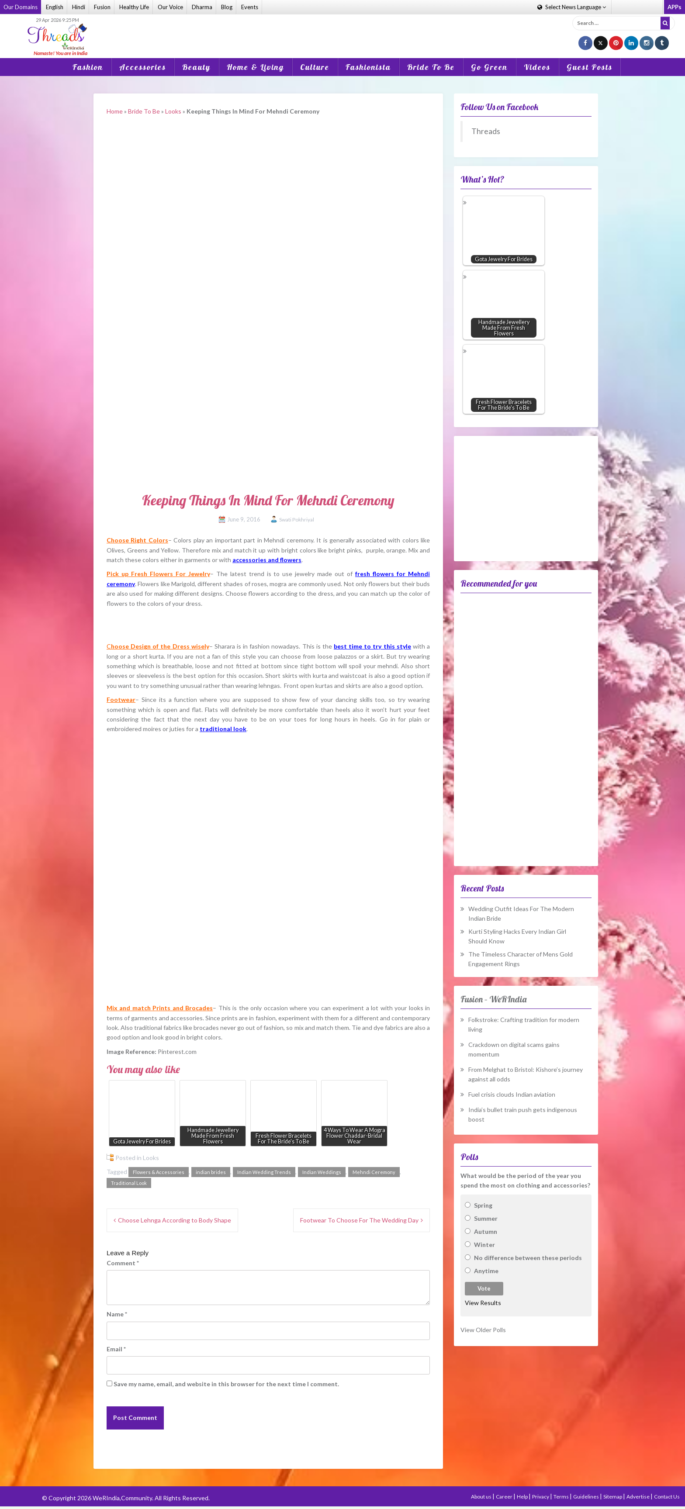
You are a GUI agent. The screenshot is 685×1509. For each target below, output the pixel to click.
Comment (123, 1263)
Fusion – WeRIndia (493, 999)
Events (249, 6)
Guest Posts (589, 67)
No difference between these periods (528, 1257)
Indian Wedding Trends (264, 1172)
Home (115, 111)
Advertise (638, 1496)
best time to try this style (372, 646)
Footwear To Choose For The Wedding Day (359, 1220)
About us (481, 1496)
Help (523, 1496)
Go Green (489, 67)
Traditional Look (129, 1183)
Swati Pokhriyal (296, 519)
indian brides (211, 1172)
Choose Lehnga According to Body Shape (174, 1220)
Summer (486, 1218)
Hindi (78, 6)
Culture (314, 67)
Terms (562, 1496)
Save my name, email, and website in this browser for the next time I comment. (226, 1384)
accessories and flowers (266, 559)
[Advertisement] (342, 30)
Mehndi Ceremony (374, 1172)
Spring (483, 1205)
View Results (483, 1302)
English (54, 6)
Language (571, 6)
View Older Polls (483, 1329)
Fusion (102, 6)
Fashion (88, 67)
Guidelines (586, 1496)
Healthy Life (134, 6)
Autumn (485, 1231)
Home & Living (255, 67)
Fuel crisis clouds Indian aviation (511, 1094)
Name (117, 1314)
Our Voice (170, 6)
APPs (675, 6)
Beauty (196, 67)
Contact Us (667, 1496)
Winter (484, 1244)
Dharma (202, 6)
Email (116, 1349)
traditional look (223, 728)
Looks (173, 111)
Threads (485, 131)
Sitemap (613, 1496)
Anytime (486, 1270)
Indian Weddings (321, 1172)
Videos (537, 67)
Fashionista (368, 67)
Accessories (142, 67)
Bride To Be (431, 67)
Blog (226, 6)
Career (504, 1496)
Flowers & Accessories (158, 1172)
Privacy (541, 1496)
